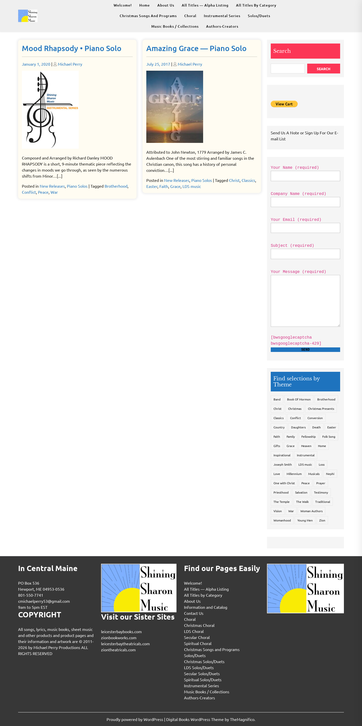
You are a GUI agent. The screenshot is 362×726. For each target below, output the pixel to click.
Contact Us (193, 613)
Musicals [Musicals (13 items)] (314, 474)
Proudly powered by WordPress (135, 719)
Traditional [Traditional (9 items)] (322, 502)
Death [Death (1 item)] (316, 427)
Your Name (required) (305, 172)
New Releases (52, 185)
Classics (248, 180)
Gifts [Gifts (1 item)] (277, 446)
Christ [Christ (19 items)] (278, 409)
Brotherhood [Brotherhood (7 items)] (326, 399)
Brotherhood (116, 185)
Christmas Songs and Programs (148, 15)
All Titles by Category (256, 5)
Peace (43, 191)
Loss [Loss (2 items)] (322, 464)
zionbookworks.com (119, 637)
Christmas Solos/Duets (204, 661)
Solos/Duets (259, 15)
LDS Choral (194, 631)
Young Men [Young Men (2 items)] (305, 520)
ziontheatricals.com (118, 649)
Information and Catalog (205, 607)
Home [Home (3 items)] (322, 446)
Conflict (29, 191)
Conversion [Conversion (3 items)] (315, 418)
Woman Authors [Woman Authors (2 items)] (311, 511)
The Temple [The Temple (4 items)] (282, 502)
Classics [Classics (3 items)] (279, 418)
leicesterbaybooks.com (121, 631)
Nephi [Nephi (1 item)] (330, 474)
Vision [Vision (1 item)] (278, 511)
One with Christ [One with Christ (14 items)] (284, 483)
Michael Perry (70, 63)
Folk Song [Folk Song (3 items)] (328, 436)
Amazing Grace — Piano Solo (196, 48)
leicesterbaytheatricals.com (125, 643)
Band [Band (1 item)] (277, 399)
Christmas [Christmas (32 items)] (294, 409)
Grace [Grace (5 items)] (291, 446)
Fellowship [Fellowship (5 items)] (308, 436)
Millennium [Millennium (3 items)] (294, 474)
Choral (190, 15)
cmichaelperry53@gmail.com (44, 600)
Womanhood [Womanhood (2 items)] (282, 520)
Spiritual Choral (197, 643)
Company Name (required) (305, 198)
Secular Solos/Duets (202, 673)
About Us (165, 5)
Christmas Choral (199, 625)
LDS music (192, 186)
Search (282, 51)
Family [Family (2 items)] (291, 436)
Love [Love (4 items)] (277, 474)
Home (144, 5)
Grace (175, 186)
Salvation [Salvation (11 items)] (301, 492)
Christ (234, 180)
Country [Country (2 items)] (279, 427)
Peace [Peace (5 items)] (305, 483)
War (54, 191)
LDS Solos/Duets (199, 667)
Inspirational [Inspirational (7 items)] (282, 455)
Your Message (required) (305, 302)
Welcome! (123, 5)
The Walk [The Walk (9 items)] (302, 502)
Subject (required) (305, 250)
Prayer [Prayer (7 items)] (320, 483)
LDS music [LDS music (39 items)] (305, 464)
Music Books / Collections (175, 26)
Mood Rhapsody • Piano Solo (71, 48)
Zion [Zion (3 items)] (322, 520)
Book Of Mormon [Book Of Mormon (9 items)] (299, 399)
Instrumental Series (222, 15)
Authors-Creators (222, 26)
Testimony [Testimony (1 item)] (321, 492)
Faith (163, 186)
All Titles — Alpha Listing (205, 5)
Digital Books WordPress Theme (195, 719)
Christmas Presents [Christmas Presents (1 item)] (321, 409)
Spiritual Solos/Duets (202, 679)
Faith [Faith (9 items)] (277, 436)
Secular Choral (197, 637)
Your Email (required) (305, 224)
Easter (151, 186)
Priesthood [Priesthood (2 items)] (281, 492)
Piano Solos (77, 185)
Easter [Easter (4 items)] (331, 427)
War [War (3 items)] (291, 511)
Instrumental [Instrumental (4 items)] (305, 455)
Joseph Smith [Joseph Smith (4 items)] (283, 464)
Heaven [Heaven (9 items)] (306, 446)
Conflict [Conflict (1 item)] (295, 418)
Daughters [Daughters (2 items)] (298, 427)
